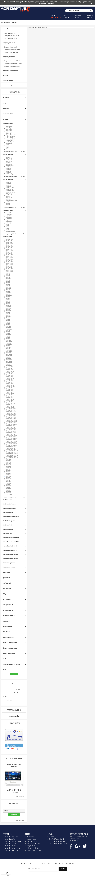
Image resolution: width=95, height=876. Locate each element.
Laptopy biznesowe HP (10, 33)
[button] (14, 811)
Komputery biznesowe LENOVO (12, 49)
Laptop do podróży (9, 846)
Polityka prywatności (33, 848)
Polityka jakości (31, 846)
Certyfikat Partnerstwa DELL (57, 841)
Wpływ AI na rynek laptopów (8, 690)
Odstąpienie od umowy (33, 843)
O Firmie (51, 837)
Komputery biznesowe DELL (11, 52)
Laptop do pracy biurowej (11, 837)
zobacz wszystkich (20, 820)
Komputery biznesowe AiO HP (12, 61)
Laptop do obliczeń (10, 843)
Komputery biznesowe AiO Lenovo (13, 63)
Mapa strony (30, 837)
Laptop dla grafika (9, 839)
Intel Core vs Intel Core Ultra (8, 703)
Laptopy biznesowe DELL (10, 38)
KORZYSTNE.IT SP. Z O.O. (79, 834)
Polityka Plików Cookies (57, 2)
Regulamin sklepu (32, 839)
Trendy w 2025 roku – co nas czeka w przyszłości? (13, 695)
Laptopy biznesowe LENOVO (11, 35)
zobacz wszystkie (20, 796)
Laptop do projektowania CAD (13, 841)
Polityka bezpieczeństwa (34, 850)
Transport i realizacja (33, 841)
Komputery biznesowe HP (10, 47)
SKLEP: (28, 834)
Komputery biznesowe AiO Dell (12, 66)
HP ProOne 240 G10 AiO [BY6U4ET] (14, 765)
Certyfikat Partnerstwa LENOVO (58, 843)
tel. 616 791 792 (24, 11)
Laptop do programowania (12, 848)
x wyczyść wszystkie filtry (10, 151)
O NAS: (50, 834)
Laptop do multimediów (11, 850)
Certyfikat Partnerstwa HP (56, 839)
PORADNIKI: (7, 834)
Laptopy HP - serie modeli (8, 692)
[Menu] (10, 871)
